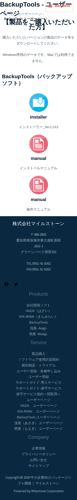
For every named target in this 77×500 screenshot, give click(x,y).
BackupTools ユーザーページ (38, 417)
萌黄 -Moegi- (38, 334)
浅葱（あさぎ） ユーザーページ (38, 423)
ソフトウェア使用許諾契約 (38, 359)
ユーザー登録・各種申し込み (38, 371)
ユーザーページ (38, 400)
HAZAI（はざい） (39, 311)
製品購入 (38, 353)
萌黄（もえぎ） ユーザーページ (38, 428)
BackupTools (38, 322)
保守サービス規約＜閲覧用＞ (38, 394)
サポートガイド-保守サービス (38, 388)
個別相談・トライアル (39, 365)
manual (38, 158)
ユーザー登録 (38, 376)
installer (38, 117)
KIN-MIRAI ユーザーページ (38, 411)
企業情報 (38, 448)
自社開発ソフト (38, 305)
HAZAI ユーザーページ (38, 405)
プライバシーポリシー (39, 454)
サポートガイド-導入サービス (38, 382)
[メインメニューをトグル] (59, 6)
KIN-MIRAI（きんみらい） (38, 316)
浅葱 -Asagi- (38, 328)
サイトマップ (38, 465)
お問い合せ (38, 460)
